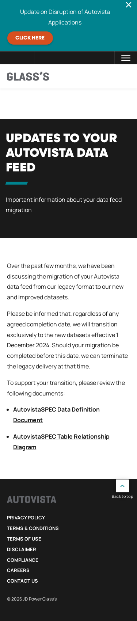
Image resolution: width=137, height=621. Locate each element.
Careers (18, 570)
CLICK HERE (30, 38)
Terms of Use (24, 538)
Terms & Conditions (33, 528)
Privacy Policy (26, 517)
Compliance (22, 560)
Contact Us (22, 581)
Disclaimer (21, 549)
